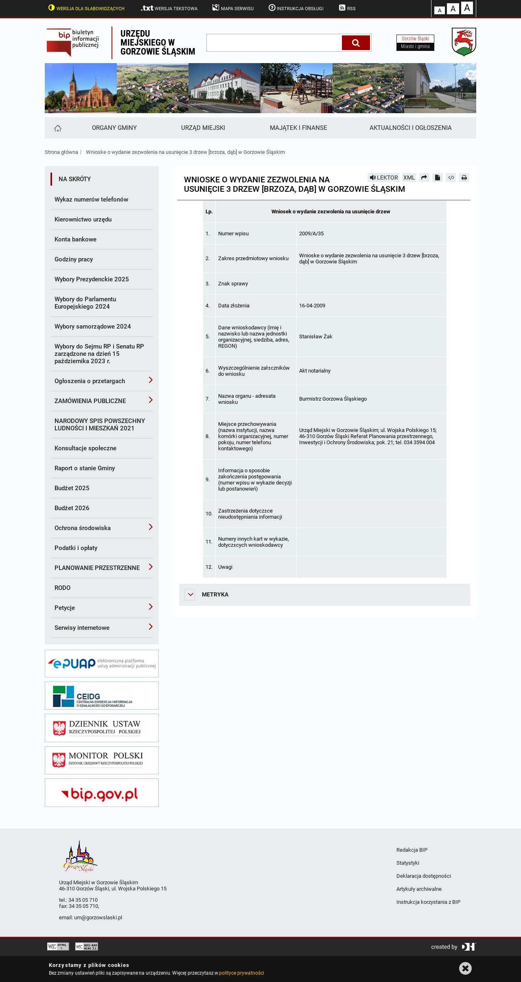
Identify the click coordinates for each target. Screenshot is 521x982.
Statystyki (407, 863)
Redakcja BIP (411, 850)
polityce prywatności (241, 973)
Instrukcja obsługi (295, 8)
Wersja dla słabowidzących (85, 8)
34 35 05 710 (83, 900)
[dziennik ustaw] (102, 728)
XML (409, 177)
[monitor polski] (102, 760)
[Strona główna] (57, 127)
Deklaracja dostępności (423, 876)
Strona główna (61, 152)
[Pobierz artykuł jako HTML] (451, 177)
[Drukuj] (464, 177)
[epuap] (102, 663)
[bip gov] (102, 792)
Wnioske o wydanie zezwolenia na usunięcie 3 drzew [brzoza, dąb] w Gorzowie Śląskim (185, 152)
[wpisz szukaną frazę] (275, 42)
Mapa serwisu (232, 8)
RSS (346, 8)
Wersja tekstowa (169, 8)
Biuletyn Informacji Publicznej (78, 42)
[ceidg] (102, 696)
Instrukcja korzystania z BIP (428, 902)
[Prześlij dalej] (424, 177)
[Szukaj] (356, 42)
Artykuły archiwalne (419, 889)
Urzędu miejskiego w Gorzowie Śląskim (157, 42)
